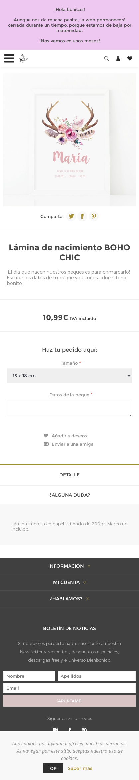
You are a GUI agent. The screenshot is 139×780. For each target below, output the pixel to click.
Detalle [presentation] (69, 475)
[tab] (69, 474)
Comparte (51, 216)
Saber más (80, 768)
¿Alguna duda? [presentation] (69, 495)
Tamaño (70, 363)
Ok (53, 768)
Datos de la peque (70, 394)
